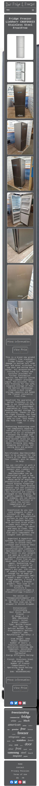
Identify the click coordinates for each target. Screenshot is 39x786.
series (24, 725)
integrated (17, 756)
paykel (25, 756)
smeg (10, 745)
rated (25, 749)
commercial (14, 717)
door (28, 744)
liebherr (30, 725)
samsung (13, 752)
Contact (20, 768)
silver (11, 749)
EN (17, 778)
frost (18, 748)
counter (29, 737)
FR (23, 778)
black (27, 720)
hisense (30, 729)
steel (23, 752)
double (8, 741)
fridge (25, 716)
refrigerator (14, 737)
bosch (30, 753)
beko (13, 741)
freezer (23, 733)
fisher (21, 745)
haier (30, 749)
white (13, 720)
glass (20, 721)
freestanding (20, 712)
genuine (15, 729)
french (30, 740)
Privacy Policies (20, 771)
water (23, 737)
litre (9, 729)
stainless (21, 740)
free (23, 728)
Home (20, 764)
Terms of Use (20, 774)
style (16, 745)
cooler (13, 734)
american (14, 724)
